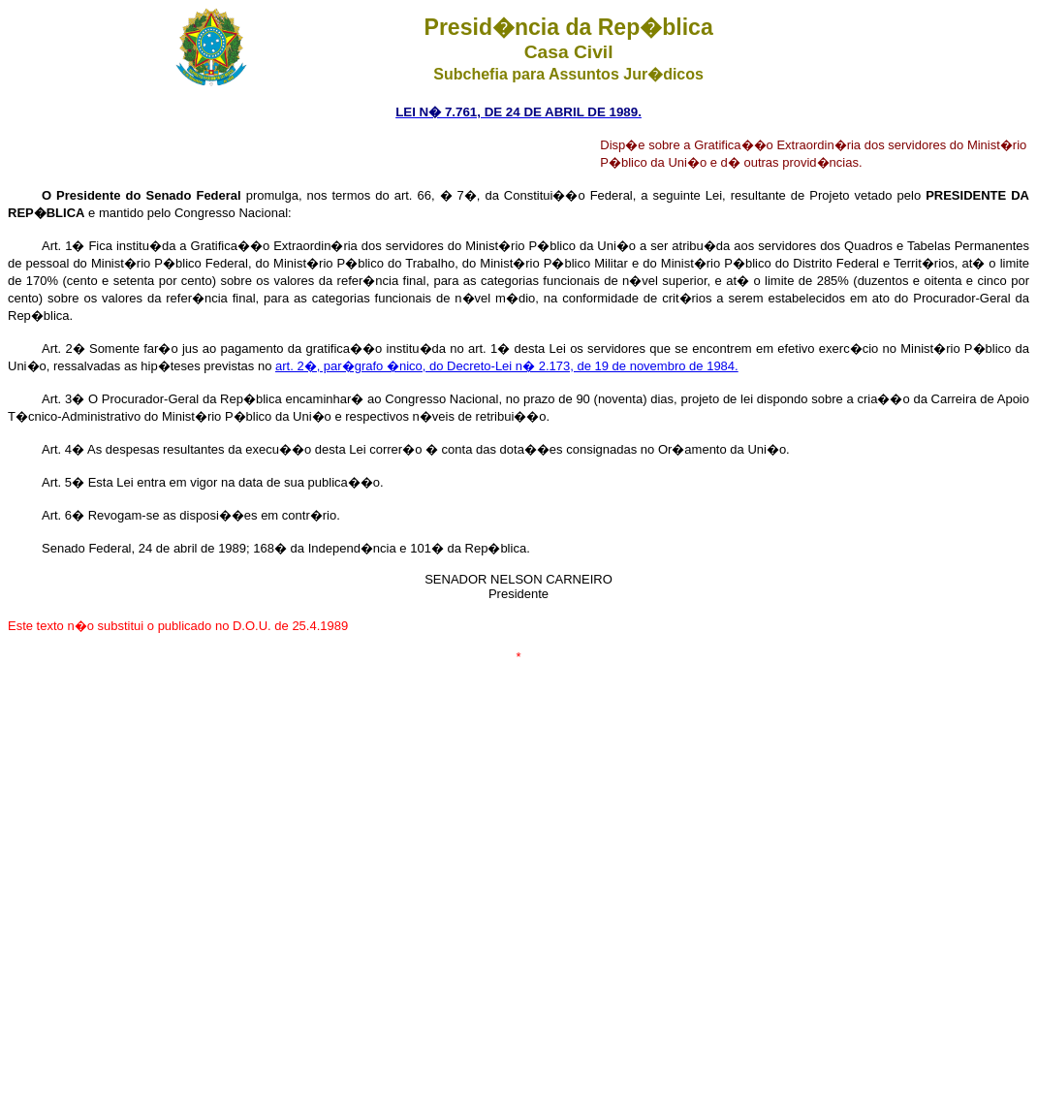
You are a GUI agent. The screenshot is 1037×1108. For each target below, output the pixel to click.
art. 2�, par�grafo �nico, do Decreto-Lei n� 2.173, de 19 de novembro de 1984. (506, 366)
